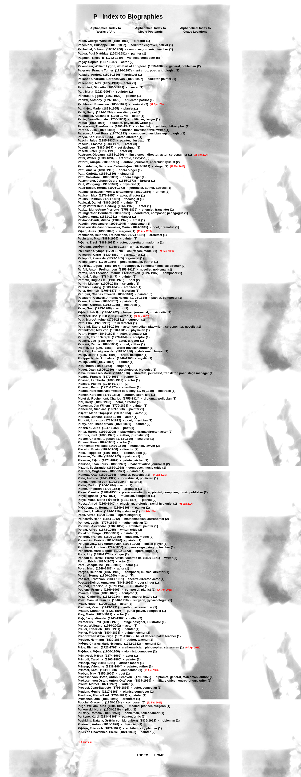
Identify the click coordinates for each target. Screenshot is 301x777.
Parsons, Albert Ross (93, 133)
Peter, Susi (85, 308)
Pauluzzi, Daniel (89, 202)
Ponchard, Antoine (91, 547)
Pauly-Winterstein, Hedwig (97, 206)
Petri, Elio (85, 323)
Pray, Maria (86, 614)
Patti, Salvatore (89, 177)
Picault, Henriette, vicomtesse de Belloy (107, 390)
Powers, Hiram (88, 593)
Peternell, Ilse (88, 316)
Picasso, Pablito (89, 383)
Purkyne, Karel (88, 716)
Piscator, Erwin (89, 449)
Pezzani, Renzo (89, 344)
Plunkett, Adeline (90, 511)
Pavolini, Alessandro (93, 223)
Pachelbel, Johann (91, 49)
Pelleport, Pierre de (92, 258)
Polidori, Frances (90, 536)
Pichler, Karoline (90, 394)
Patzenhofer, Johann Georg (98, 180)
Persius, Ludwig (89, 287)
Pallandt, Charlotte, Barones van (101, 79)
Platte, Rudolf (88, 485)
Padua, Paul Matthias (93, 53)
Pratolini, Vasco (89, 607)
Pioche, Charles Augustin (96, 438)
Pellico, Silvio (88, 261)
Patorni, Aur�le (89, 162)
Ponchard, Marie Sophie (95, 551)
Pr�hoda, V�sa (90, 651)
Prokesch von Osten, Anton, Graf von (105, 677)
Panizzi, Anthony (90, 100)
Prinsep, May (87, 663)
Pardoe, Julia (87, 130)
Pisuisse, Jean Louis (93, 464)
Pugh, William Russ (92, 706)
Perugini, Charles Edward (96, 294)
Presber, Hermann (91, 639)
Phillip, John (87, 362)
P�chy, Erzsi (87, 242)
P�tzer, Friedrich (90, 728)
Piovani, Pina (87, 442)
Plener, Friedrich (90, 489)
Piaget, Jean (87, 369)
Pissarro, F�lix (89, 460)
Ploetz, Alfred (87, 503)
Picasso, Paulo (88, 387)
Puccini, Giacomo (90, 702)
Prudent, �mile (89, 691)
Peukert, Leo (87, 340)
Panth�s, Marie (89, 108)
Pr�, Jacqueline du (92, 618)
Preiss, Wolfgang (90, 625)
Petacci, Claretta (90, 304)
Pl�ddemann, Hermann (95, 507)
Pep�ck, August (90, 265)
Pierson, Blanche (90, 417)
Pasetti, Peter (87, 151)
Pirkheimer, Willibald (93, 445)
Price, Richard (88, 647)
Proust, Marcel (88, 684)
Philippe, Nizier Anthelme (96, 358)
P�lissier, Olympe (91, 251)
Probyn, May (87, 673)
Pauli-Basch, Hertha (92, 187)
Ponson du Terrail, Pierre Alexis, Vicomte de (110, 558)
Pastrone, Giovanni (92, 154)
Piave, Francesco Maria (95, 373)
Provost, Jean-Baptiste (94, 687)
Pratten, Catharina (91, 610)
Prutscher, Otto (89, 699)
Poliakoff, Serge (89, 533)
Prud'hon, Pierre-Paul (93, 695)
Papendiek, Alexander (94, 116)
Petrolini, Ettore (89, 326)
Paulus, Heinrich (90, 199)
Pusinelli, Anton (89, 724)
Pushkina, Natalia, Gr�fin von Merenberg (108, 720)
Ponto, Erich (87, 561)
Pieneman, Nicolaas (92, 409)
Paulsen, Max (87, 195)
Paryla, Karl (86, 137)
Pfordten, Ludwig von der (96, 351)
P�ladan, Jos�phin (92, 246)
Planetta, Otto (88, 474)
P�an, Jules (87, 231)
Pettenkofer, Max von (93, 330)
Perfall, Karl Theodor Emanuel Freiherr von (109, 273)
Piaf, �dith (86, 366)
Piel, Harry (85, 402)
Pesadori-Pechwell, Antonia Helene (103, 297)
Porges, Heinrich (90, 572)
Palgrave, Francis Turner (96, 70)
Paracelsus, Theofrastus (95, 126)
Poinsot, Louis (88, 522)
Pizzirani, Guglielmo (92, 471)
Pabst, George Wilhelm (94, 41)
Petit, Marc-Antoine (92, 319)
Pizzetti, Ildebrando (92, 467)
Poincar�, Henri (90, 519)
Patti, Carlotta (88, 173)
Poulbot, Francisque (92, 586)
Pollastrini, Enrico (91, 540)
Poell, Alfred (86, 515)
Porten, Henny (88, 575)
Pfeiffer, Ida (86, 347)
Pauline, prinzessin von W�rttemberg (105, 191)
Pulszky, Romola (90, 713)
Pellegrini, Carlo (89, 254)
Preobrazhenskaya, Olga (95, 636)
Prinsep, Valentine (91, 666)
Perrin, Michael (88, 283)
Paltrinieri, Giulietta (92, 87)
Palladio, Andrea (90, 74)
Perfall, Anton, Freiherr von (97, 269)
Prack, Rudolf (88, 603)
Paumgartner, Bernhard (95, 213)
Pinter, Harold (88, 431)
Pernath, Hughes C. (92, 280)
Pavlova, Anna (88, 216)
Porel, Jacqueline (90, 565)
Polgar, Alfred (88, 529)
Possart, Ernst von (92, 579)
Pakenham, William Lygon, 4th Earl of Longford (112, 66)
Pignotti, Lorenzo (90, 420)
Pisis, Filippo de (89, 453)
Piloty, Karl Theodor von (95, 424)
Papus (82, 123)
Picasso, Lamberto (91, 380)
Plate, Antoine (88, 478)
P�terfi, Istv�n (89, 312)
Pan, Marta (85, 91)
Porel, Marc (86, 568)
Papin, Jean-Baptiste (93, 119)
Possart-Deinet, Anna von (96, 582)
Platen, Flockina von (92, 481)
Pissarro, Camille (90, 456)
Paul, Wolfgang (89, 184)
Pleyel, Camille (88, 492)
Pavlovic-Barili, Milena (94, 220)
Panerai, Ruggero (90, 96)
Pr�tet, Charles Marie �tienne (100, 643)
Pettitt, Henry (87, 333)
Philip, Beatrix (88, 355)
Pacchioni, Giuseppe (93, 45)
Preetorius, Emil (89, 622)
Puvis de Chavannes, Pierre (98, 732)
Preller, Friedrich (90, 629)
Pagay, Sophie (88, 62)
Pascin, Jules (87, 140)
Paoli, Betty (86, 112)
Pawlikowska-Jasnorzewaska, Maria (104, 227)
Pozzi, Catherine (89, 596)
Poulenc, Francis (90, 589)
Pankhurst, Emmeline (93, 104)
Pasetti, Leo (86, 147)
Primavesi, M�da (90, 655)
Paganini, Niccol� (91, 57)
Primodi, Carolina (90, 659)
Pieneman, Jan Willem (94, 405)
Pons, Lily (85, 554)
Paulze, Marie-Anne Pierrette (98, 209)
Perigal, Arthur (88, 276)
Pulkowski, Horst (90, 709)
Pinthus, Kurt (87, 435)
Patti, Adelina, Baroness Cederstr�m (105, 166)
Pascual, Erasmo (90, 144)
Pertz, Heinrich (88, 290)
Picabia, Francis (89, 376)
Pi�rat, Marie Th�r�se (95, 413)
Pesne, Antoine (89, 301)
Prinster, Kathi (88, 670)
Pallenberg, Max (89, 83)
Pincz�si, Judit (89, 428)
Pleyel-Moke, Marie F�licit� (98, 500)
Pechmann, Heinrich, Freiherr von (102, 235)
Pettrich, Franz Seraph (94, 337)
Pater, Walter (87, 158)
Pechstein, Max (89, 238)
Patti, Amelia (87, 170)
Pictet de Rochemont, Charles (99, 398)
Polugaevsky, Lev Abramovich (100, 543)
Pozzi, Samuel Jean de (94, 600)
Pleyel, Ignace (88, 496)
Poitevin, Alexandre (92, 526)
